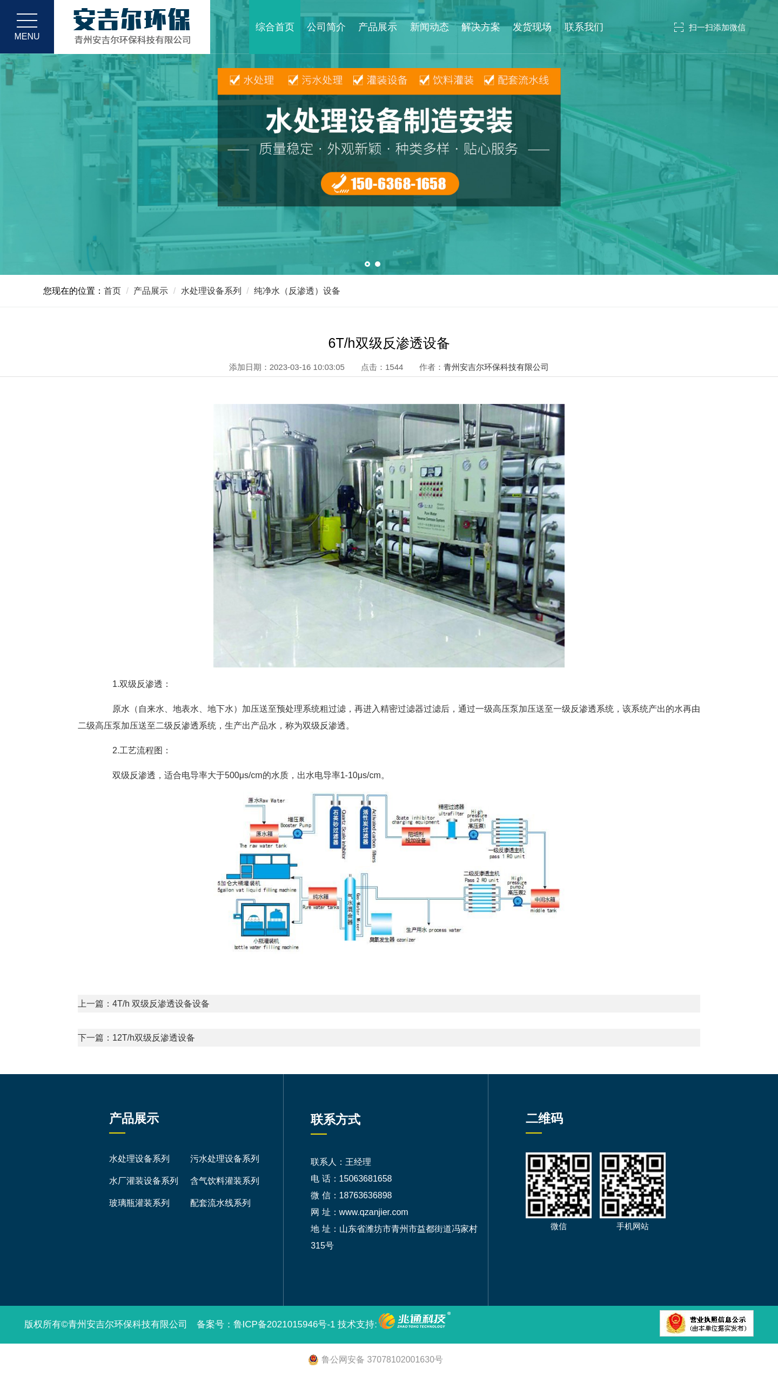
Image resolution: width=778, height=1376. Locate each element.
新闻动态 (429, 27)
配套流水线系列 (220, 1203)
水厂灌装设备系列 (143, 1180)
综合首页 (274, 27)
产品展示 (377, 27)
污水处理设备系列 (224, 1158)
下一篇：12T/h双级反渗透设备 (136, 1037)
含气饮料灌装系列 (224, 1180)
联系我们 (584, 27)
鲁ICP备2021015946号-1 (284, 1324)
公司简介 (326, 27)
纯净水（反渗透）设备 (297, 290)
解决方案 (480, 27)
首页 (112, 290)
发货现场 (532, 27)
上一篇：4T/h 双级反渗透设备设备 (144, 1003)
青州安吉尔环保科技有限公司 (496, 367)
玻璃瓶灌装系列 (139, 1203)
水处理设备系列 (211, 290)
